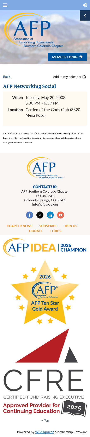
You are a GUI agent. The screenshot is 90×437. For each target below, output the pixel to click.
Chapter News (19, 226)
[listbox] (70, 76)
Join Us (70, 226)
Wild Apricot (44, 432)
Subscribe (48, 226)
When (17, 97)
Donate (36, 231)
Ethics (55, 231)
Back (6, 76)
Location (15, 109)
